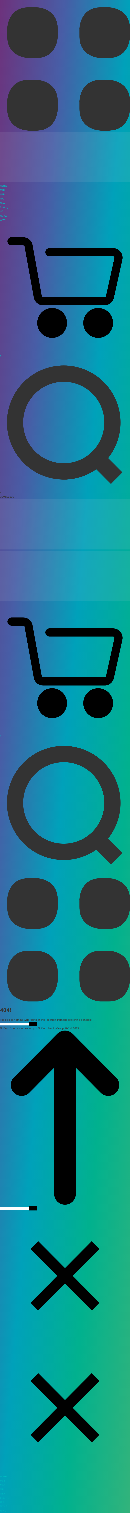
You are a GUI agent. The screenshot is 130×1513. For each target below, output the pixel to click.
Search (33, 1024)
